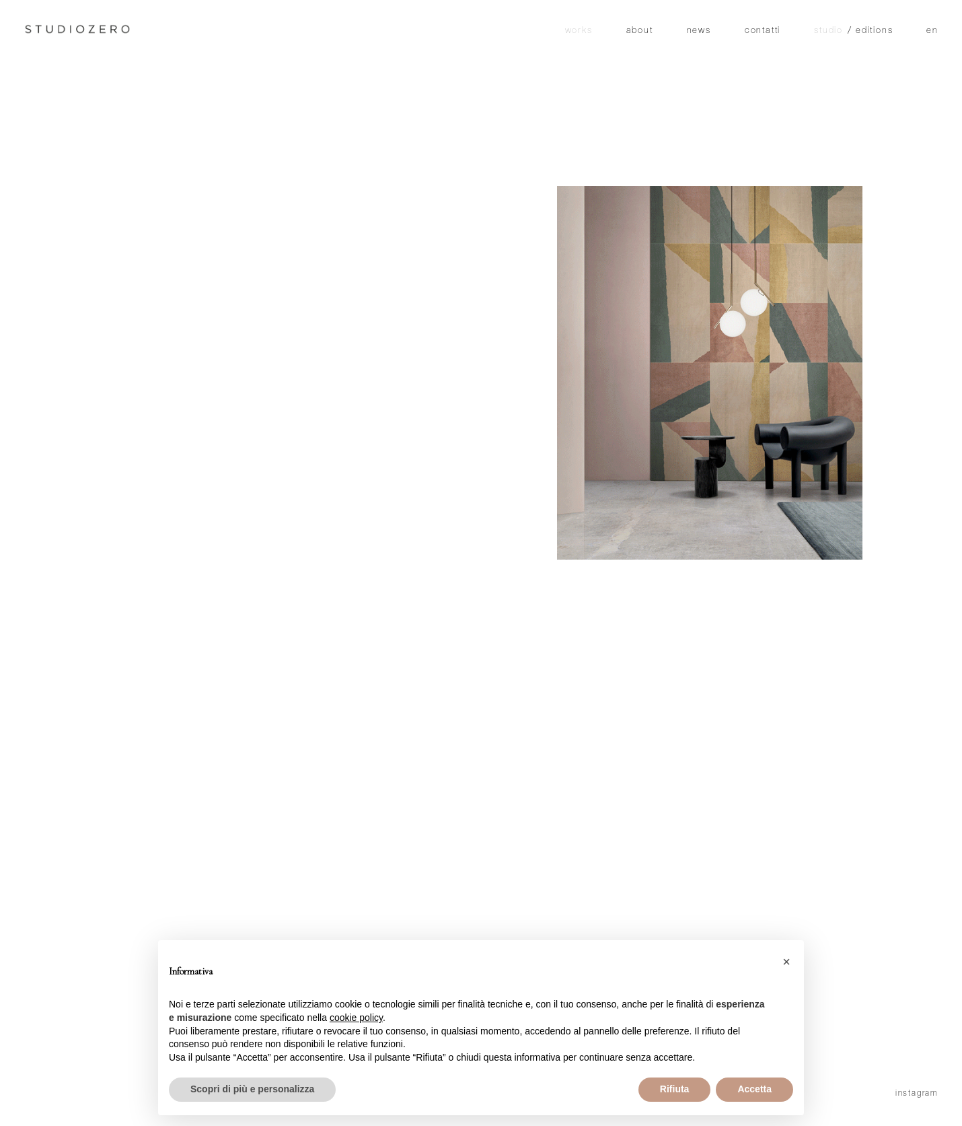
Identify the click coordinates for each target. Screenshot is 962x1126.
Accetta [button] (754, 1089)
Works (579, 31)
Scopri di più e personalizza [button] (252, 1089)
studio (828, 31)
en (932, 31)
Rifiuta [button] (675, 1089)
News (699, 31)
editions (874, 31)
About (639, 31)
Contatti (762, 31)
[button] (786, 961)
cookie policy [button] (356, 1017)
